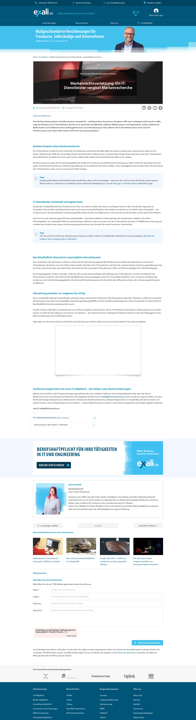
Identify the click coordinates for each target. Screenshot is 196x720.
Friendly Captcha (71, 636)
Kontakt (136, 704)
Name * (36, 590)
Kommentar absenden (148, 642)
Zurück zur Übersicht (42, 115)
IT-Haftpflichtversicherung (111, 396)
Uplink (103, 717)
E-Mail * (36, 596)
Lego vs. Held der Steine (126, 183)
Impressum (138, 708)
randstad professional (109, 699)
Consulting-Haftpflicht (42, 704)
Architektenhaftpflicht (42, 717)
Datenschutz (138, 717)
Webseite (37, 603)
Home (35, 57)
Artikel (69, 695)
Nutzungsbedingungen (143, 713)
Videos (69, 699)
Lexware (103, 695)
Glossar (69, 704)
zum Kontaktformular (116, 2)
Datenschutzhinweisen (126, 652)
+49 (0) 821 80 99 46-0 (47, 2)
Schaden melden (154, 2)
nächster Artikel (147, 525)
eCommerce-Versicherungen (45, 708)
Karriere (136, 699)
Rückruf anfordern (83, 2)
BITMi (102, 708)
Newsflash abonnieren (75, 708)
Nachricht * (37, 610)
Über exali (137, 695)
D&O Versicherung (40, 713)
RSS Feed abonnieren (75, 713)
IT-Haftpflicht (38, 695)
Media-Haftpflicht (40, 699)
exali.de (43, 13)
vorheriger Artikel (49, 525)
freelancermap (106, 704)
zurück (97, 525)
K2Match (103, 713)
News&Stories (44, 57)
